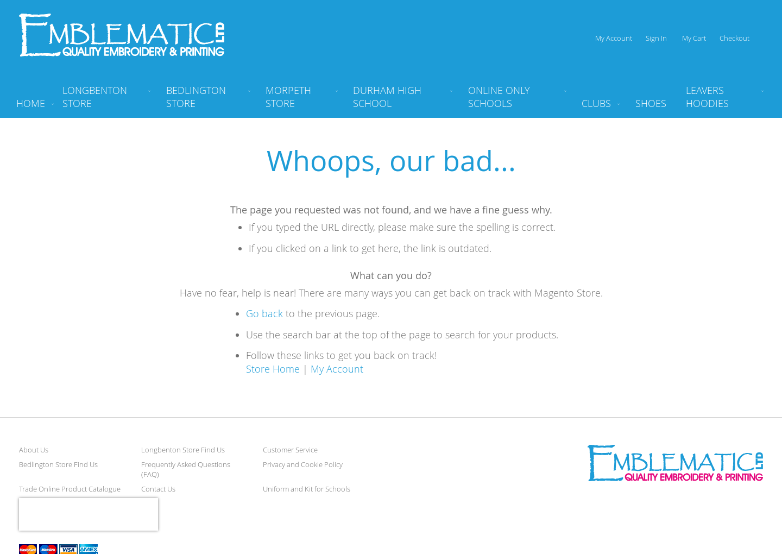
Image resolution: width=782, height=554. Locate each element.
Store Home (273, 368)
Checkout (734, 38)
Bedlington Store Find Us (58, 464)
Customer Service (290, 450)
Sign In (656, 38)
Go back (264, 313)
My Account (613, 38)
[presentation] (88, 514)
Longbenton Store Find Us (183, 450)
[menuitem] (104, 101)
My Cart (694, 38)
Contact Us (158, 489)
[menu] (391, 101)
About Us (33, 450)
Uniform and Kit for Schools (306, 489)
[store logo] (121, 35)
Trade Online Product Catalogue (70, 489)
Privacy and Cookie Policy (303, 464)
